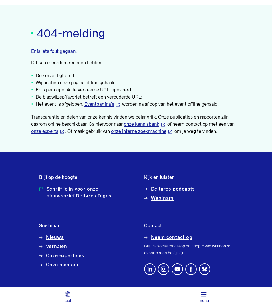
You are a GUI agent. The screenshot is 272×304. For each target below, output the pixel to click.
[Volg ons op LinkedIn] (150, 269)
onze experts (44, 131)
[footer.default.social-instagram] (163, 269)
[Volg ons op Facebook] (191, 269)
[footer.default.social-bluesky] (204, 269)
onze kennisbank (141, 124)
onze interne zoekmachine (138, 131)
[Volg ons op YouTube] (177, 269)
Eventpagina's (99, 104)
